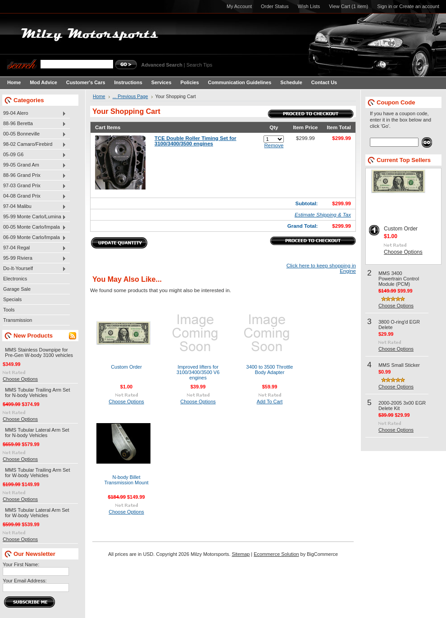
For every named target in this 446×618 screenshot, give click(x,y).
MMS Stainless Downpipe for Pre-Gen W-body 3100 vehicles (39, 352)
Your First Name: (21, 564)
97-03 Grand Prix (34, 186)
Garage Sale (17, 289)
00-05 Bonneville (34, 134)
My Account (239, 6)
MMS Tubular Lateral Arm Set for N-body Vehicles (37, 432)
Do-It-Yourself (34, 269)
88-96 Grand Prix (34, 175)
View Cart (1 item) (348, 6)
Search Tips (199, 65)
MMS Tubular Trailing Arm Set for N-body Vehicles (37, 392)
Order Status (275, 6)
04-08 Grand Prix (34, 196)
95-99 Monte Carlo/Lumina (34, 217)
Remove (273, 145)
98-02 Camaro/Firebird (34, 144)
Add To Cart (270, 401)
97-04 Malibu (34, 206)
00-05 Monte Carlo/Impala (34, 227)
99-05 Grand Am (34, 165)
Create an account (419, 6)
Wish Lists (309, 6)
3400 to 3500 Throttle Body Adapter (269, 369)
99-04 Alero (34, 113)
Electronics (15, 278)
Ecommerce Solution (276, 554)
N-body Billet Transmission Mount (126, 479)
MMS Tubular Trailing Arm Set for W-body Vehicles (37, 472)
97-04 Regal (34, 248)
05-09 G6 (34, 155)
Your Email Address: (25, 580)
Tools (8, 309)
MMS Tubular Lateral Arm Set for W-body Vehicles (37, 512)
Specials (12, 299)
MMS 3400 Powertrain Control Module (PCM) (398, 279)
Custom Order (126, 367)
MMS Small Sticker (399, 365)
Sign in (384, 6)
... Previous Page (130, 96)
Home (99, 96)
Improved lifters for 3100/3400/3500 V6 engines (198, 372)
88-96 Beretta (34, 124)
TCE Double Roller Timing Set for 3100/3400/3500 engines (196, 140)
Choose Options (20, 379)
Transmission (17, 320)
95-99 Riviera (34, 258)
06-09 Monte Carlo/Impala (34, 238)
